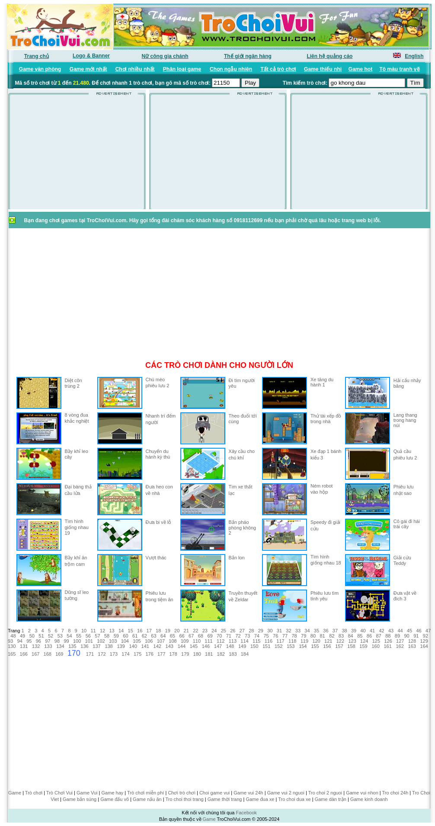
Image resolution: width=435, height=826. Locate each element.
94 (19, 641)
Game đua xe (260, 799)
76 (275, 635)
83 (341, 635)
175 (137, 654)
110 (197, 641)
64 (163, 635)
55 (78, 635)
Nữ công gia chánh (165, 56)
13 (111, 630)
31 (279, 630)
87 (378, 635)
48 (13, 635)
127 (400, 641)
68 (200, 635)
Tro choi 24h (395, 792)
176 (149, 654)
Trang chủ (36, 56)
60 (125, 635)
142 (157, 646)
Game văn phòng (40, 69)
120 (316, 641)
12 (102, 630)
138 (108, 646)
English (414, 56)
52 (50, 635)
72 (237, 635)
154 (303, 646)
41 (372, 630)
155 (315, 646)
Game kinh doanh (369, 799)
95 (29, 641)
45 (409, 630)
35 (316, 630)
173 (114, 654)
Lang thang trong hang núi (405, 420)
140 (133, 646)
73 (247, 635)
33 (298, 630)
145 (194, 646)
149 (242, 646)
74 (256, 635)
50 (32, 635)
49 (22, 635)
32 (288, 630)
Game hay (113, 792)
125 (376, 641)
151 (266, 646)
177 (161, 654)
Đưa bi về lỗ (159, 522)
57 (97, 635)
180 (197, 654)
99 (66, 641)
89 (397, 635)
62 (144, 635)
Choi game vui (214, 792)
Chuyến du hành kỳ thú (158, 454)
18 (158, 630)
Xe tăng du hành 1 (321, 382)
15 (130, 630)
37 (335, 630)
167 (35, 654)
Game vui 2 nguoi (285, 792)
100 (77, 641)
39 (353, 630)
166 (24, 654)
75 (266, 635)
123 (352, 641)
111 (208, 641)
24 (214, 630)
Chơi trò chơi (181, 792)
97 (47, 641)
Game (14, 792)
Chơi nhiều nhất (135, 69)
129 (424, 641)
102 (101, 641)
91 (416, 635)
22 (195, 630)
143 (169, 646)
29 (260, 630)
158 (351, 646)
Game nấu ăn (147, 799)
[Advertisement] (77, 155)
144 (182, 646)
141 (145, 646)
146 (206, 646)
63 (153, 635)
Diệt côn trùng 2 (73, 383)
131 (24, 646)
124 (364, 641)
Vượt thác (156, 557)
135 (72, 646)
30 (269, 630)
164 (424, 646)
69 (209, 635)
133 (48, 646)
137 (96, 646)
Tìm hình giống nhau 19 (77, 527)
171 (90, 654)
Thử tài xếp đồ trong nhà (325, 418)
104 (125, 641)
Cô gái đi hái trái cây (406, 524)
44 (400, 630)
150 (254, 646)
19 (167, 630)
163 (412, 646)
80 (313, 635)
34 (307, 630)
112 (220, 641)
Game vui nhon (362, 792)
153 (290, 646)
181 (209, 654)
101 (89, 641)
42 (381, 630)
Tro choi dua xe (294, 799)
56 (88, 635)
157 (339, 646)
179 (185, 654)
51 (41, 635)
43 (390, 630)
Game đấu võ (114, 799)
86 (369, 635)
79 (303, 635)
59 (116, 635)
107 (161, 641)
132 (36, 646)
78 (294, 635)
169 (59, 654)
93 (10, 641)
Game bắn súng (79, 799)
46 (419, 630)
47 (428, 630)
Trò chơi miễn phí (145, 792)
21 (186, 630)
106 (149, 641)
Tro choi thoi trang (184, 799)
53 (60, 635)
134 (60, 646)
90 (406, 635)
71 (228, 635)
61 (135, 635)
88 (387, 635)
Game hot (360, 69)
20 (176, 630)
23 (205, 630)
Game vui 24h (248, 792)
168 (47, 654)
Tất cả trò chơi (278, 69)
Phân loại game (182, 69)
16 (139, 630)
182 (221, 654)
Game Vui (87, 792)
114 (244, 641)
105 (137, 641)
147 (218, 646)
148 (230, 646)
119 (304, 641)
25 (223, 630)
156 (327, 646)
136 (84, 646)
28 (251, 630)
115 (256, 641)
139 (121, 646)
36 (325, 630)
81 (322, 635)
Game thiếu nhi (323, 69)
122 (340, 641)
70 (219, 635)
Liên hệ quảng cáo (329, 56)
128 (412, 641)
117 (280, 641)
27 (242, 630)
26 (232, 630)
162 (400, 646)
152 (278, 646)
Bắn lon (237, 557)
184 (245, 654)
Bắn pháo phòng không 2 (242, 528)
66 (181, 635)
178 (173, 654)
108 (172, 641)
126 (388, 641)
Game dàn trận (330, 799)
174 (125, 654)
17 (149, 630)
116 (268, 641)
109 (185, 641)
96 (38, 641)
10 (83, 630)
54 (69, 635)
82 (331, 635)
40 (362, 630)
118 (292, 641)
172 (102, 654)
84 (350, 635)
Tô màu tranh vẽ (400, 69)
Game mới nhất (88, 69)
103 (113, 641)
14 (121, 630)
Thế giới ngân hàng (248, 56)
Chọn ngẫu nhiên (231, 69)
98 (57, 641)
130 (12, 646)
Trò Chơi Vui (59, 792)
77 (285, 635)
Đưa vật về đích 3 (404, 595)
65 (172, 635)
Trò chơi (33, 792)
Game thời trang (225, 799)
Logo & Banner (91, 56)
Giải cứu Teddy (402, 560)
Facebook (246, 812)
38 (344, 630)
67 (191, 635)
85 (359, 635)
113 (233, 641)
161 (387, 646)
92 (425, 635)
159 (363, 646)
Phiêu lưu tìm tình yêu (324, 595)
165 (12, 654)
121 (328, 641)
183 (233, 654)
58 (106, 635)
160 (375, 646)
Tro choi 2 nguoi (325, 792)
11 (93, 630)
